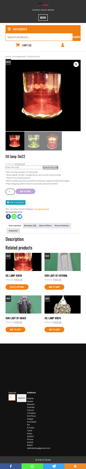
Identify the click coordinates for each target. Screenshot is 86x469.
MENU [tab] (43, 17)
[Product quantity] (10, 191)
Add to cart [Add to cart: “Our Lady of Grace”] (15, 329)
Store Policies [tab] (62, 225)
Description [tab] (15, 225)
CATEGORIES (17, 29)
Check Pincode (50, 166)
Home (8, 56)
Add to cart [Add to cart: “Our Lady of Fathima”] (54, 286)
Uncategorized (19, 56)
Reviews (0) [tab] (30, 225)
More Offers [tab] (45, 225)
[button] (76, 64)
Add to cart (25, 190)
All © (37, 459)
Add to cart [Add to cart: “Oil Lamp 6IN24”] (54, 329)
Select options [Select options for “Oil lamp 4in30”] (17, 286)
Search (76, 37)
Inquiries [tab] (13, 230)
